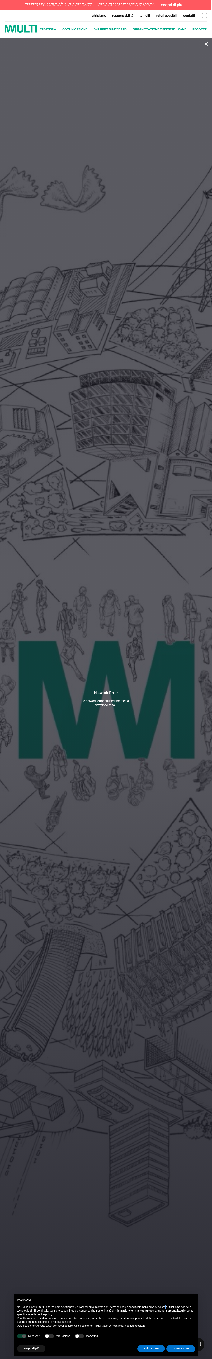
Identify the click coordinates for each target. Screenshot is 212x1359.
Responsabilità (122, 15)
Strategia (48, 29)
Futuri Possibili (166, 15)
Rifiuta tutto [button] (151, 1348)
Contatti (189, 15)
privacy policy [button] (157, 1306)
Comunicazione (74, 29)
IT (205, 15)
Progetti (199, 29)
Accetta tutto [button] (180, 1348)
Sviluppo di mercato (110, 29)
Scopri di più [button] (31, 1348)
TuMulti (144, 15)
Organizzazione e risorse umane (159, 29)
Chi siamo (99, 15)
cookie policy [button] (44, 1314)
